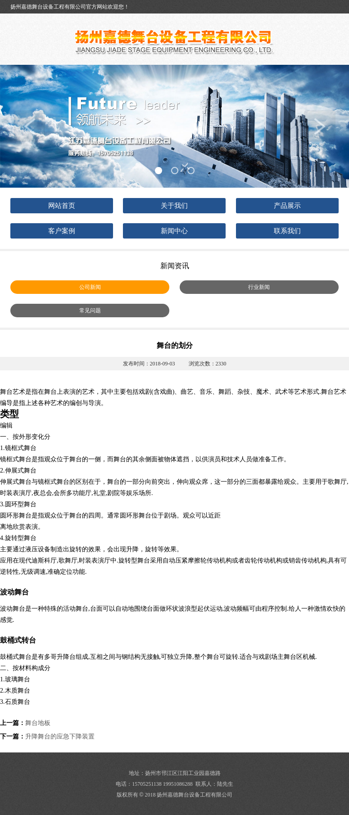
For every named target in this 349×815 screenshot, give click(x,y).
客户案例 (61, 230)
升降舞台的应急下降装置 (60, 736)
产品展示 (287, 205)
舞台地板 (37, 723)
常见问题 (90, 310)
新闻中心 (174, 230)
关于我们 (174, 205)
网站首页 (61, 205)
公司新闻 (90, 287)
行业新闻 (259, 287)
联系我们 (287, 230)
